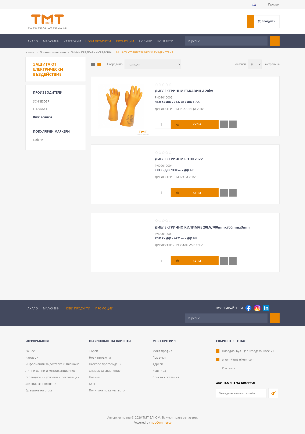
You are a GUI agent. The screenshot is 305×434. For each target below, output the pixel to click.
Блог (92, 384)
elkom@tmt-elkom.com (238, 360)
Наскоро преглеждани (105, 364)
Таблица (93, 64)
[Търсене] (226, 41)
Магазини (51, 41)
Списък (99, 64)
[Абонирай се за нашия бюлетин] (241, 393)
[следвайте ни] (266, 308)
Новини (145, 41)
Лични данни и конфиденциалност (51, 371)
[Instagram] (257, 308)
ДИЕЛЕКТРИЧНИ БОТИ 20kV (179, 159)
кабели (38, 140)
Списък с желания (165, 377)
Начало (31, 41)
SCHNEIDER (41, 101)
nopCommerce (161, 422)
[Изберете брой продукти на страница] (255, 64)
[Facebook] (248, 308)
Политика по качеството (107, 390)
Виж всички (42, 117)
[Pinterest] (275, 308)
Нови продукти (98, 41)
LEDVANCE (40, 109)
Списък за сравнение (105, 371)
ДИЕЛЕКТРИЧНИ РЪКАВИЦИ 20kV (184, 91)
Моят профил (162, 351)
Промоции (125, 41)
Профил (274, 4)
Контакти (165, 41)
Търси (93, 351)
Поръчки (159, 357)
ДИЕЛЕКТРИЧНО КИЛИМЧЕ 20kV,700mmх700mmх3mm (202, 227)
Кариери (31, 357)
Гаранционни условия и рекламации (52, 377)
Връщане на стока (39, 390)
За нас (30, 351)
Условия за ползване (40, 384)
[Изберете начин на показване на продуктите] (153, 64)
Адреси (157, 364)
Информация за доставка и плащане (52, 364)
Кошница (159, 371)
